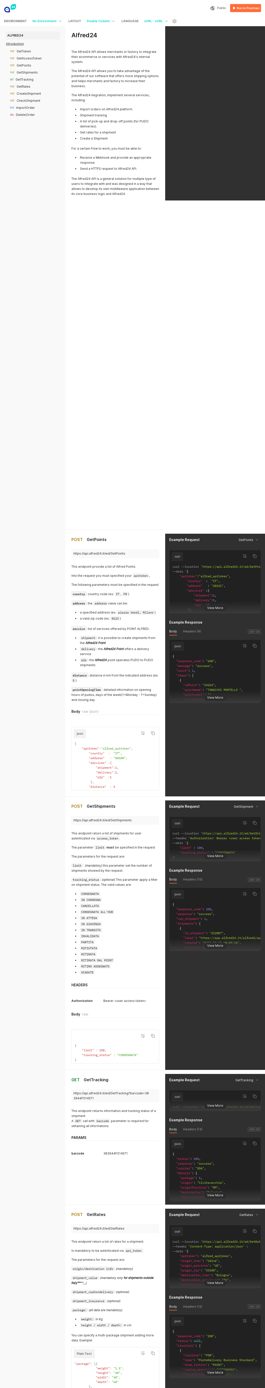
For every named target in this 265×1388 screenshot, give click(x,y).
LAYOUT (74, 21)
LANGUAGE (130, 21)
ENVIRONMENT (15, 21)
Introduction (15, 44)
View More (215, 254)
